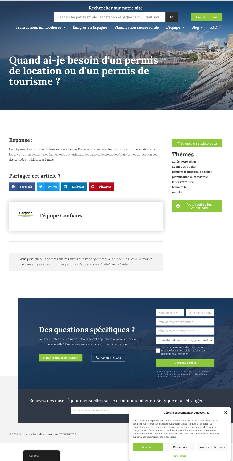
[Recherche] (171, 17)
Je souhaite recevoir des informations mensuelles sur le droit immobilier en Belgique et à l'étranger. (192, 352)
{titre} (175, 455)
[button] (226, 412)
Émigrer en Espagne (90, 27)
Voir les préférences (212, 447)
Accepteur (148, 447)
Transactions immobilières (41, 27)
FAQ (213, 27)
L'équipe (175, 27)
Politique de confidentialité (187, 376)
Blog (197, 27)
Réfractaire (180, 447)
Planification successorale (136, 27)
